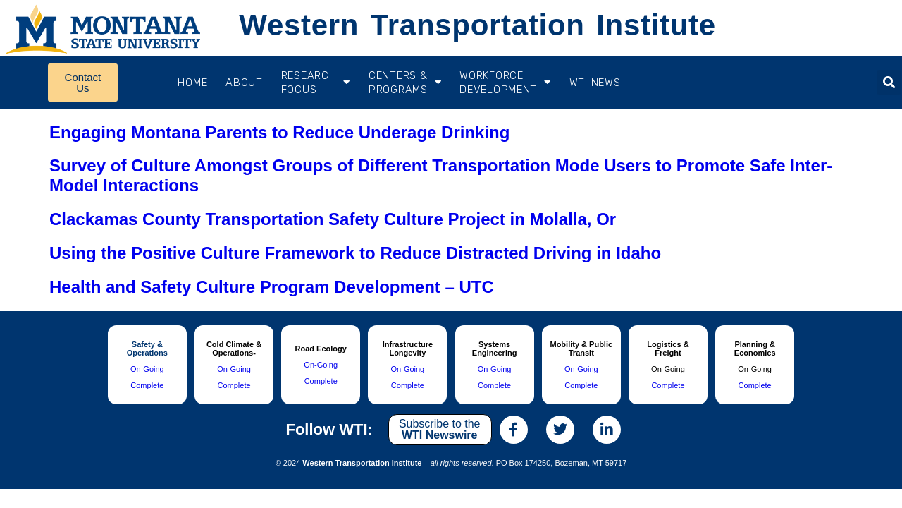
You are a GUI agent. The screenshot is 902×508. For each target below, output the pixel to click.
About (244, 82)
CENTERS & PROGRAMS (405, 82)
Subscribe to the (440, 429)
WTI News (595, 82)
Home (192, 82)
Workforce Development (504, 82)
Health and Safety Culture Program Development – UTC (271, 286)
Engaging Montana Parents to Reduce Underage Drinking (279, 132)
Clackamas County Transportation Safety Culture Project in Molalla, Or (332, 219)
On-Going (147, 369)
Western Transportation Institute (477, 25)
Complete (146, 385)
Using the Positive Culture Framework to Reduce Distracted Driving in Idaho (355, 252)
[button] (889, 82)
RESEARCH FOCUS (315, 82)
